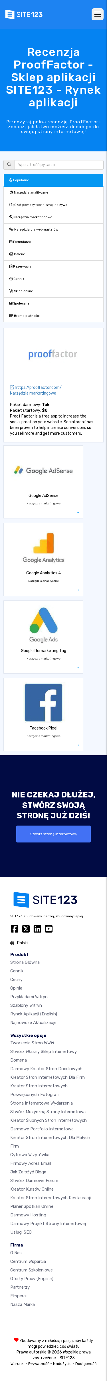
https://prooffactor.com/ (36, 387)
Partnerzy (20, 1287)
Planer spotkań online (31, 1206)
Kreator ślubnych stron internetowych (48, 1120)
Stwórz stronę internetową (53, 834)
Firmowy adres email (30, 1163)
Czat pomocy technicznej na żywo (38, 205)
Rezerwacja (20, 266)
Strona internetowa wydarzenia (41, 1103)
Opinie (16, 988)
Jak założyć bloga (28, 1172)
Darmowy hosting (28, 1215)
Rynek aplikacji (33, 1014)
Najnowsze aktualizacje (33, 1022)
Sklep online (21, 291)
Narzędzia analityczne (28, 192)
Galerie (17, 254)
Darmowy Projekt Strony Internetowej (48, 1223)
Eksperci (18, 1295)
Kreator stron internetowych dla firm (47, 1077)
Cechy (16, 979)
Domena (18, 1060)
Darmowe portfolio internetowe (42, 1129)
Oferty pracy (31, 1278)
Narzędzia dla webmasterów (33, 229)
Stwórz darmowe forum (34, 1180)
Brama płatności (24, 316)
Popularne (19, 180)
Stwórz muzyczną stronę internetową (48, 1111)
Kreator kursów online (32, 1189)
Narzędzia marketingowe (30, 217)
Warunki (18, 1364)
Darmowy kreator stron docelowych (46, 1068)
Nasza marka (22, 1304)
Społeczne (19, 303)
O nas (16, 1252)
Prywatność (38, 1364)
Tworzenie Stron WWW (32, 1042)
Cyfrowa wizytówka (29, 1154)
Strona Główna (25, 962)
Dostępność (85, 1364)
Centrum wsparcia (28, 1261)
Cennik (16, 279)
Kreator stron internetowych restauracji (50, 1197)
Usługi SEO (21, 1232)
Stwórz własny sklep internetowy (43, 1051)
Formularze (20, 242)
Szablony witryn (26, 1005)
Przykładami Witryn (29, 996)
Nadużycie (62, 1364)
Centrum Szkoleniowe (31, 1270)
